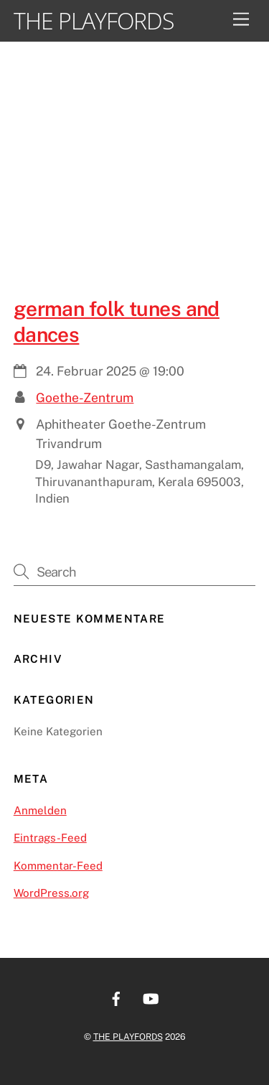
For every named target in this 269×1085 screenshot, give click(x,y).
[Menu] (241, 20)
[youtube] (150, 997)
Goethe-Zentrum (84, 397)
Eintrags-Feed (50, 838)
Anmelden (40, 810)
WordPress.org (51, 893)
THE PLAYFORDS (128, 1036)
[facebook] (116, 997)
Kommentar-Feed (58, 866)
